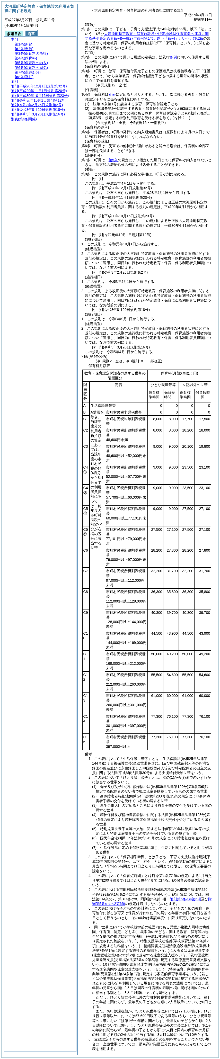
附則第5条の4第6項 (185, 899)
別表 (112, 94)
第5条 (113, 160)
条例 (173, 57)
